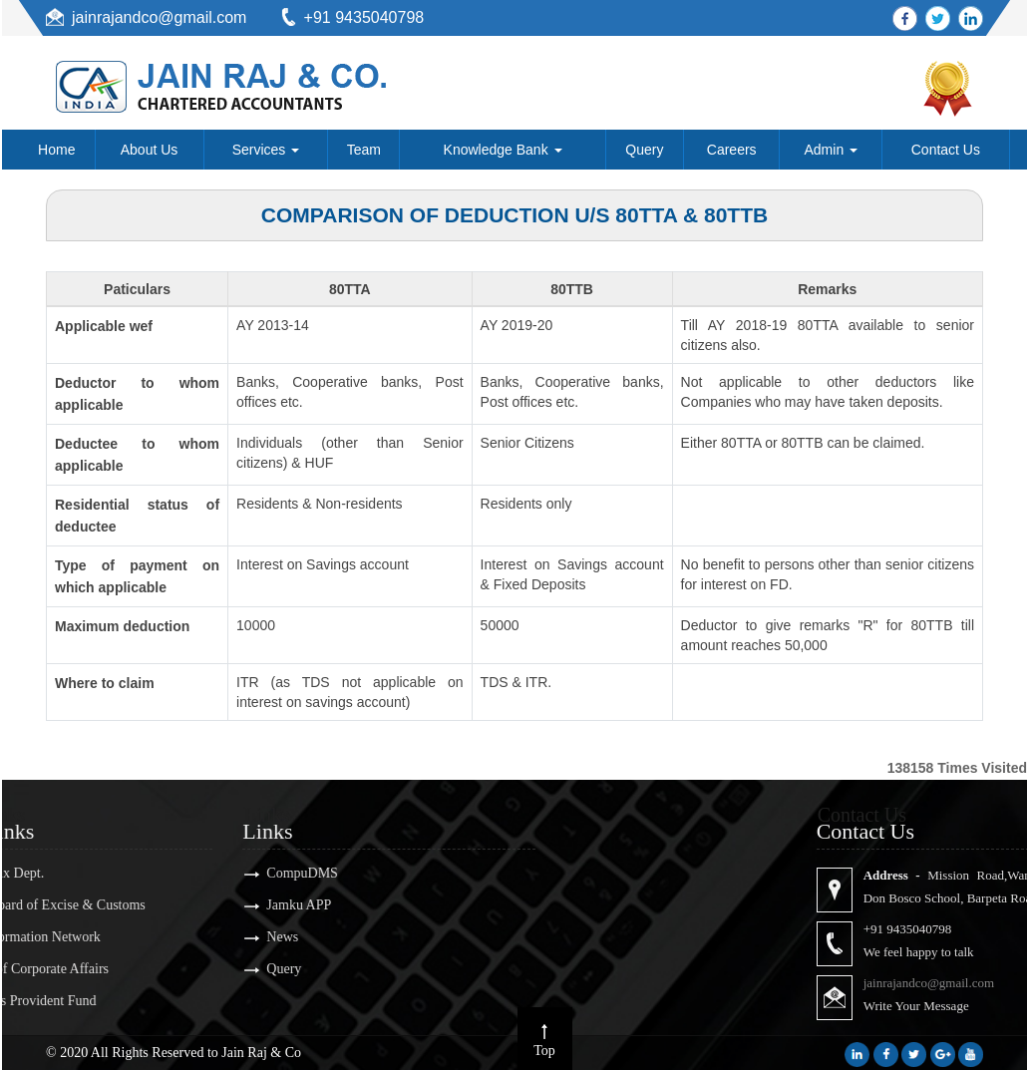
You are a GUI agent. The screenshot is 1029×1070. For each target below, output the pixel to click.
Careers (732, 150)
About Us (149, 150)
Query (644, 150)
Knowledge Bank (503, 150)
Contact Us (945, 150)
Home (56, 150)
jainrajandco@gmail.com (159, 17)
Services (266, 150)
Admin (831, 150)
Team (364, 150)
